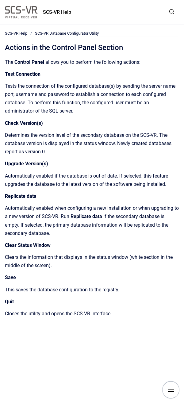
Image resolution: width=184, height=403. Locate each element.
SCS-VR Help (57, 12)
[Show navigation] (171, 390)
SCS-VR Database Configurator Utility (67, 33)
